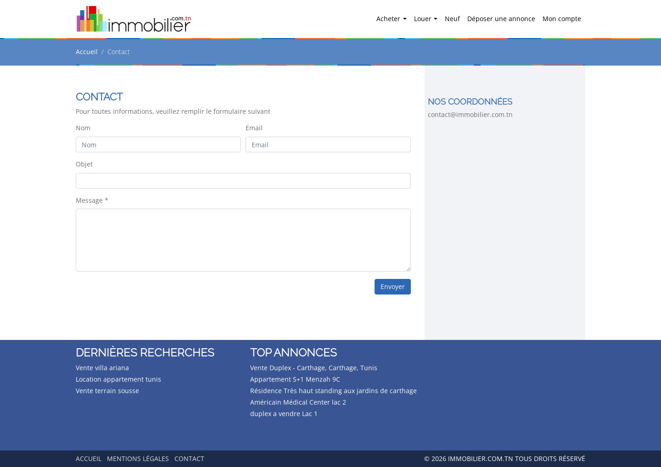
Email (254, 127)
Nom (83, 127)
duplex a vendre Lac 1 (284, 413)
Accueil (87, 51)
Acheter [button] (389, 18)
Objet (84, 164)
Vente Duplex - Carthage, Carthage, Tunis (313, 367)
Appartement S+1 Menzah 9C (295, 379)
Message (92, 200)
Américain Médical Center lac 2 (298, 402)
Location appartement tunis (118, 379)
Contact (189, 458)
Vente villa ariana (102, 367)
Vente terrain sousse (107, 390)
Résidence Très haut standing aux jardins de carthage (333, 390)
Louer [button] (423, 18)
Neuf (452, 18)
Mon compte (562, 18)
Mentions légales (138, 458)
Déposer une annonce (501, 18)
